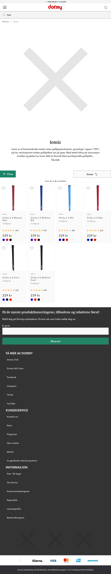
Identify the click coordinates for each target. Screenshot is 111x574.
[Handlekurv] (106, 7)
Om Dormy (12, 482)
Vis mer (55, 159)
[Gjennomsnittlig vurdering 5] (92, 230)
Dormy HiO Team (15, 368)
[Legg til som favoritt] (3, 188)
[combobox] (92, 174)
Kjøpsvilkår (12, 500)
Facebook (11, 377)
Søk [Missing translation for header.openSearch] (6, 15)
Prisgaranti (12, 434)
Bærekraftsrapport (15, 517)
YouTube (11, 403)
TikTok (10, 394)
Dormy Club (12, 359)
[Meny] (4, 7)
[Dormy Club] (97, 7)
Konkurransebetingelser (18, 491)
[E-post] (55, 331)
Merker (5, 21)
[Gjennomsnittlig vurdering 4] (64, 230)
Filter (7, 174)
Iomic (15, 21)
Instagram (11, 385)
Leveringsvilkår (14, 508)
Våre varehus (13, 442)
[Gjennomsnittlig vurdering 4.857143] (8, 230)
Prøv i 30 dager (14, 473)
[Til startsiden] (55, 7)
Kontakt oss (12, 416)
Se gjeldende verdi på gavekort (22, 460)
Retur (9, 425)
